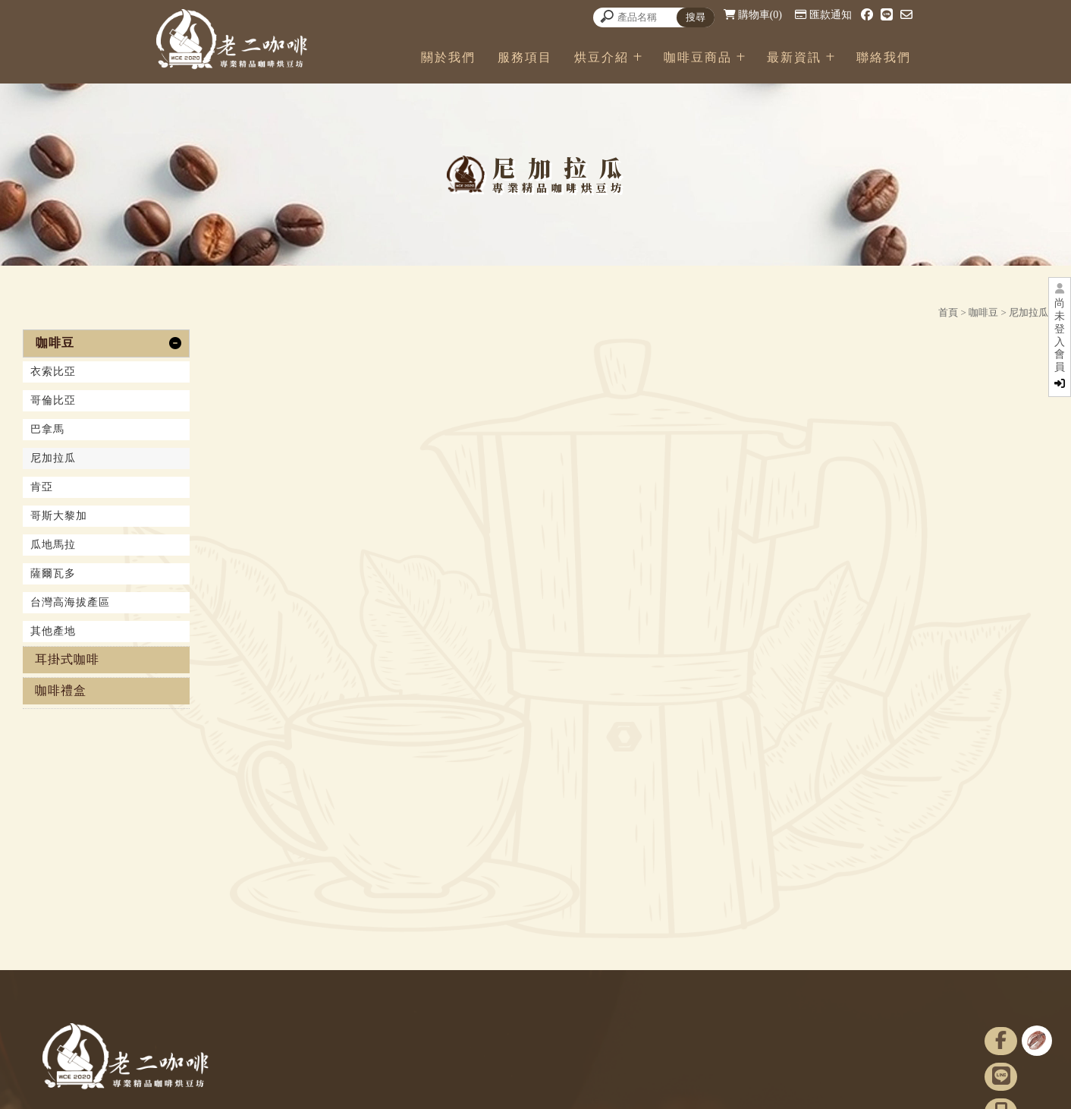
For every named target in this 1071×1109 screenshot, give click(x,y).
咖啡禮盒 (60, 690)
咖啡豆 (983, 312)
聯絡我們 (883, 57)
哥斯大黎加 (58, 515)
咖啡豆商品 (698, 57)
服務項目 (525, 57)
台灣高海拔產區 (70, 602)
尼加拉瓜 (1028, 312)
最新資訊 (794, 57)
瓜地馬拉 (53, 544)
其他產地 (53, 631)
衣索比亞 (53, 371)
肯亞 (41, 487)
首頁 (948, 312)
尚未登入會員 (1059, 343)
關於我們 (448, 57)
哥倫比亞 (53, 400)
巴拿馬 (47, 429)
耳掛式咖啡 (67, 659)
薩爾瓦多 (53, 573)
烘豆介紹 (601, 57)
